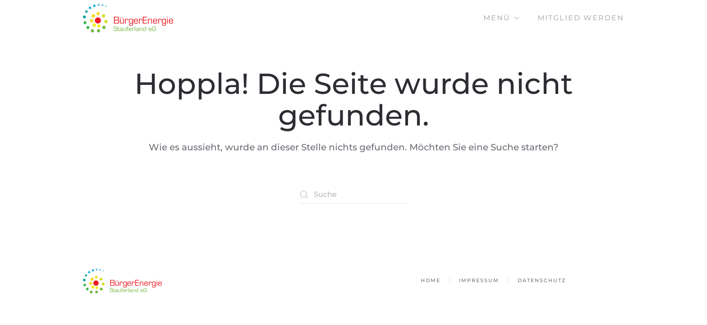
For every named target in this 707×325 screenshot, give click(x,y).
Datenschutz (542, 280)
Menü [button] (501, 18)
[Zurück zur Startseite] (128, 18)
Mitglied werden (580, 18)
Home (431, 280)
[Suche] (353, 195)
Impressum (479, 280)
